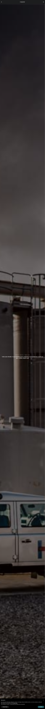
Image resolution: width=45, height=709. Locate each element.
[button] (43, 700)
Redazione (17, 354)
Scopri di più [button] (5, 706)
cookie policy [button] (15, 703)
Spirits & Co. (22, 354)
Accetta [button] (40, 706)
